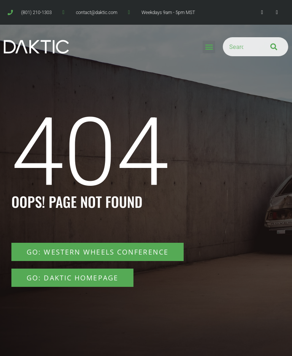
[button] (209, 47)
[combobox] (239, 46)
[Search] (271, 46)
